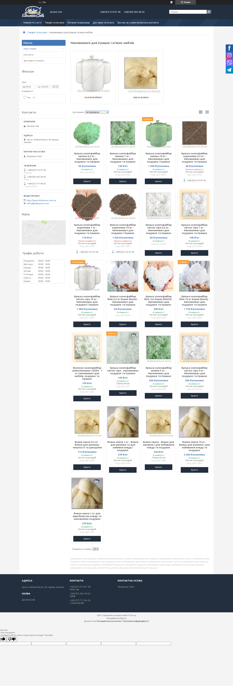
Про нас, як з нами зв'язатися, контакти (138, 22)
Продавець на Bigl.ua (116, 618)
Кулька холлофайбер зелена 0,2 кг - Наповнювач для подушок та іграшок (87, 157)
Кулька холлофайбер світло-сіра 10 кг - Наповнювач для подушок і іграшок (87, 300)
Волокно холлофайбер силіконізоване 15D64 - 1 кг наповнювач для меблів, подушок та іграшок (87, 373)
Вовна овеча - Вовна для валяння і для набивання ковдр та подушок (158, 445)
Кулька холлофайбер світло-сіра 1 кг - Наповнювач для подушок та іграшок (194, 228)
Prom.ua (132, 615)
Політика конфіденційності (136, 621)
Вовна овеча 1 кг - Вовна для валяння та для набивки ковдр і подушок (122, 446)
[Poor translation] (12, 639)
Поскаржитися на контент (109, 621)
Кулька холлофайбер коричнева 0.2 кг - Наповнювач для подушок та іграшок (194, 157)
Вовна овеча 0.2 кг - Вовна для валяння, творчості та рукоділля (87, 445)
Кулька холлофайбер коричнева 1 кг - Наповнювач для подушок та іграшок (87, 228)
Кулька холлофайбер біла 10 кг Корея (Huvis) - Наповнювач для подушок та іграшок (194, 300)
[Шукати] (209, 12)
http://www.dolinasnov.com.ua (41, 200)
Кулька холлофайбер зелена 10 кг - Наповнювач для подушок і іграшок (159, 157)
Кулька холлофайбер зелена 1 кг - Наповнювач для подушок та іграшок (123, 157)
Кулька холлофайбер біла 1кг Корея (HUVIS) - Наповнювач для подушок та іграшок (158, 300)
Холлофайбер (93, 97)
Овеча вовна (141, 97)
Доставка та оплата (103, 22)
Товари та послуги (54, 22)
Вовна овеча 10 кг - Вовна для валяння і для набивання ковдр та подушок (194, 446)
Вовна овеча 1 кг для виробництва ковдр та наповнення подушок (87, 516)
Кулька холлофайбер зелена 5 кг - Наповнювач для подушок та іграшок (159, 371)
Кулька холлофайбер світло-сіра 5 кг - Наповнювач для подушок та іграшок (194, 371)
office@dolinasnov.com (38, 203)
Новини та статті (32, 22)
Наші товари (30, 48)
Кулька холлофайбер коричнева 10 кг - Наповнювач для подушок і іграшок (123, 228)
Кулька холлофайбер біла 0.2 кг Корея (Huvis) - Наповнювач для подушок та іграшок (122, 300)
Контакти (28, 54)
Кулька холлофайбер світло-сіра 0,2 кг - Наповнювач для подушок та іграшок (159, 228)
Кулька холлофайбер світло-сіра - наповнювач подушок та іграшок (123, 370)
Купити (87, 181)
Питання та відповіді (78, 22)
